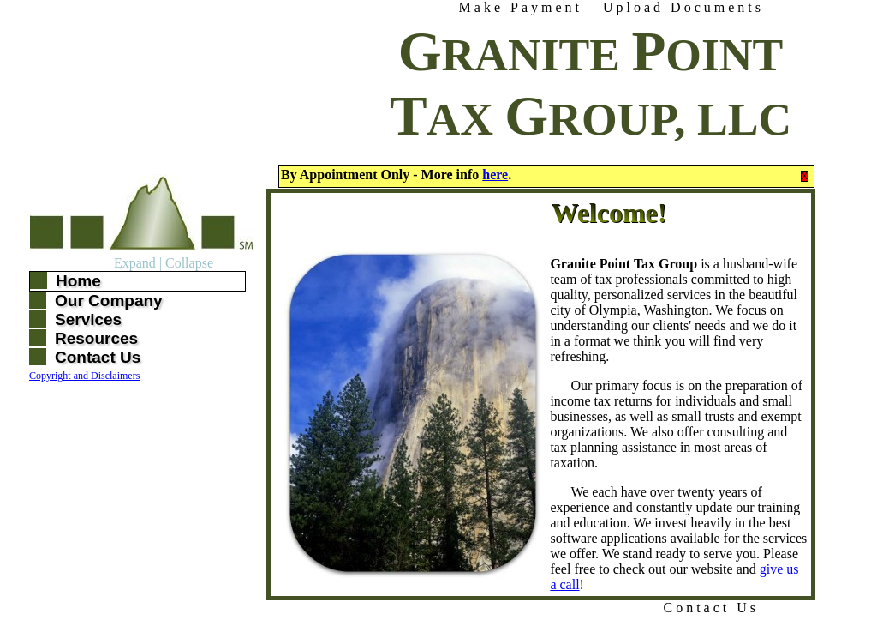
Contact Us (711, 607)
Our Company (109, 301)
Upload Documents (683, 7)
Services (88, 319)
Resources (96, 338)
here (495, 174)
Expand (135, 263)
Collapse (189, 263)
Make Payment (520, 7)
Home (78, 281)
